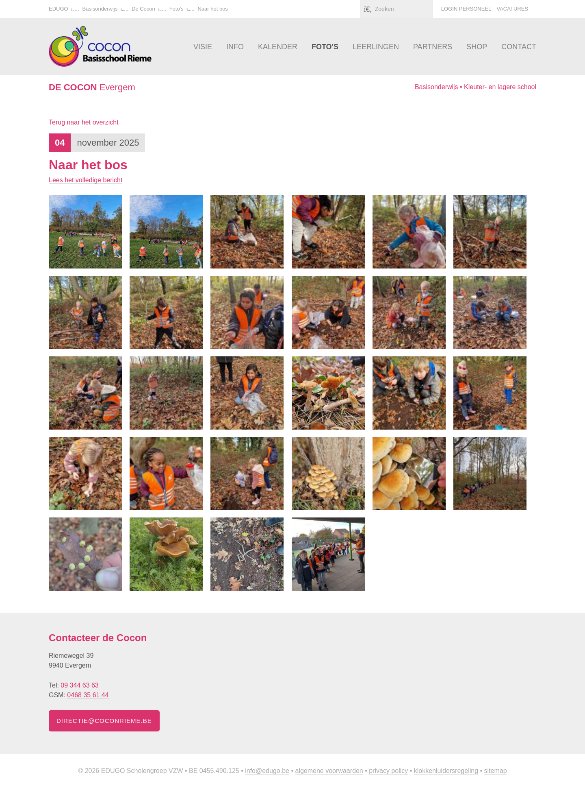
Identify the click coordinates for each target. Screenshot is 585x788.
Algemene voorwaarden (329, 770)
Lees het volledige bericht (85, 180)
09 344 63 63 (79, 685)
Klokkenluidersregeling (446, 770)
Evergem (92, 87)
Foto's (176, 9)
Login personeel (466, 9)
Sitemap (495, 770)
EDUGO (58, 9)
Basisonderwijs (99, 9)
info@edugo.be (267, 770)
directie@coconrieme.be (104, 720)
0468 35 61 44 (87, 695)
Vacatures (512, 9)
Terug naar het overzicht (84, 122)
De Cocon (143, 9)
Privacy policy (388, 770)
